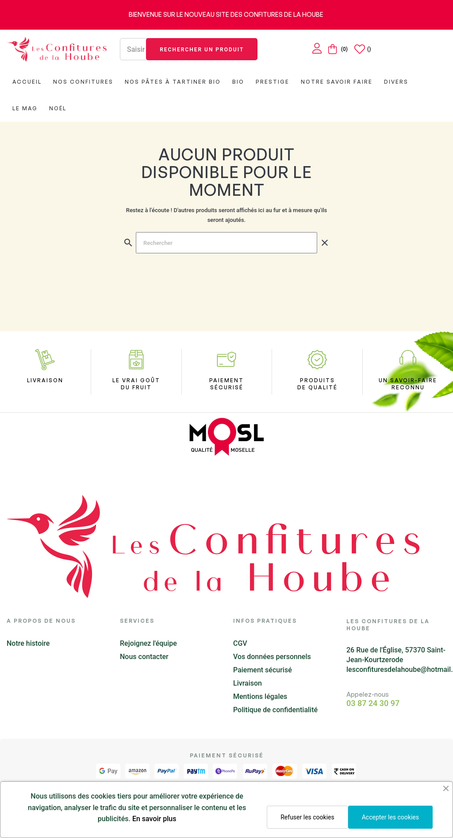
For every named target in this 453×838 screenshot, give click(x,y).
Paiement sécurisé (262, 670)
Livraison (247, 683)
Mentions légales (260, 696)
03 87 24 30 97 (372, 703)
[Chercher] (226, 242)
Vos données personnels (272, 656)
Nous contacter (144, 656)
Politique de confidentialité (275, 710)
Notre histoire (28, 643)
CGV (240, 643)
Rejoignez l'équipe (148, 643)
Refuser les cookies (307, 817)
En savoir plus (154, 819)
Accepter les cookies (390, 817)
